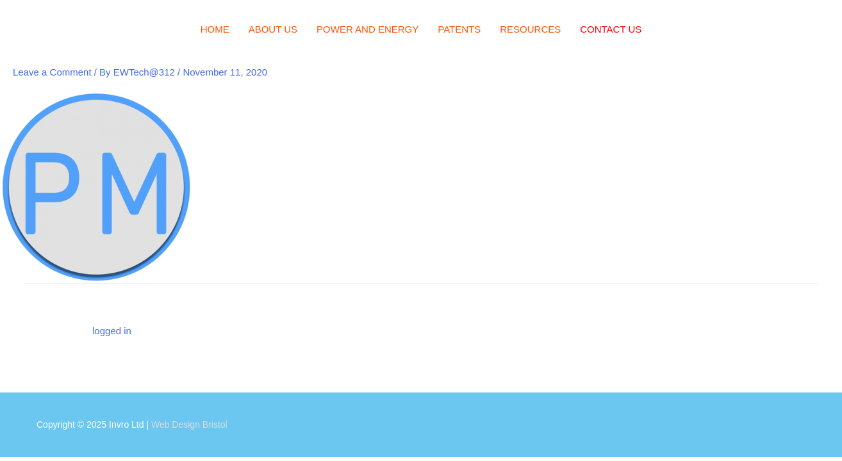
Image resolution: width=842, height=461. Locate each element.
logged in (111, 330)
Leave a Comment (52, 72)
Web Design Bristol (189, 424)
